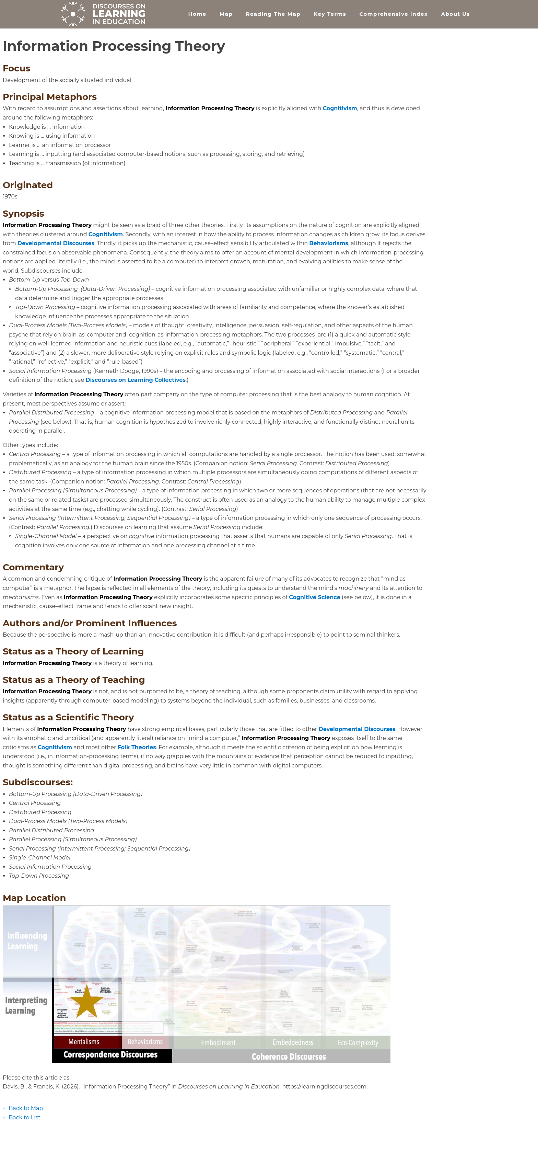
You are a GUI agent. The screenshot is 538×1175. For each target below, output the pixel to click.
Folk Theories (137, 747)
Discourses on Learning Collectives (135, 380)
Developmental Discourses (55, 243)
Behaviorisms (328, 243)
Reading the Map (273, 14)
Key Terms (330, 14)
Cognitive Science (314, 597)
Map (226, 14)
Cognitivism (340, 108)
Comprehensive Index (393, 14)
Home (197, 14)
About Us (455, 14)
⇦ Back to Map (23, 1108)
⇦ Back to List (21, 1117)
